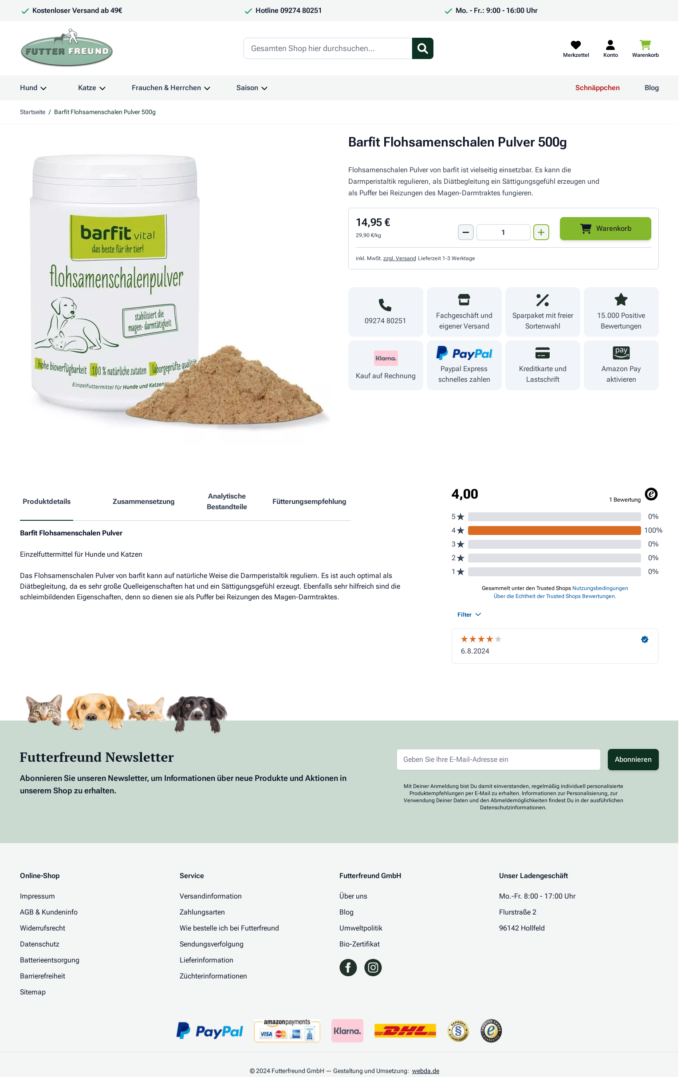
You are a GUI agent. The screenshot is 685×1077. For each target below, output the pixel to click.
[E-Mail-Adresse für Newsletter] (499, 759)
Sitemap (33, 992)
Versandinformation (211, 896)
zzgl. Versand (399, 258)
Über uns (353, 896)
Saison (247, 87)
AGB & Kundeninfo (49, 912)
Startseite (32, 111)
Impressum (37, 896)
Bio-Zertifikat (359, 944)
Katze (87, 87)
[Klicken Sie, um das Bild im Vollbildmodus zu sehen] (175, 289)
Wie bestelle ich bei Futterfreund (229, 928)
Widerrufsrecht (42, 928)
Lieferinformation (206, 960)
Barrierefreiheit (42, 976)
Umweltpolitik (360, 928)
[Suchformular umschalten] (422, 48)
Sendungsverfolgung (212, 944)
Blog (652, 87)
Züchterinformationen (213, 976)
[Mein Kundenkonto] (610, 48)
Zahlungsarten (202, 912)
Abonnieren (633, 759)
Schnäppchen (597, 87)
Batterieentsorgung (49, 960)
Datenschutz (39, 944)
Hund (28, 87)
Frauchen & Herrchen (166, 87)
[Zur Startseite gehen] (67, 48)
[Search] (328, 48)
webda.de (425, 1070)
